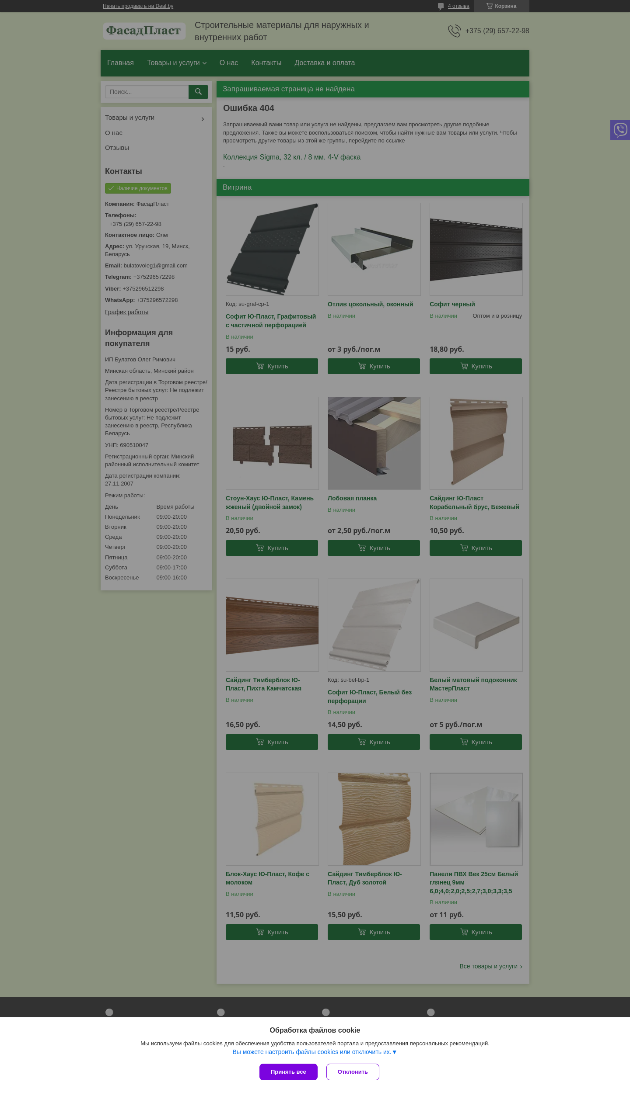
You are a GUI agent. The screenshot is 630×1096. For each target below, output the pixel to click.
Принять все (288, 1071)
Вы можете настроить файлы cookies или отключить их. (311, 1051)
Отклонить (353, 1071)
